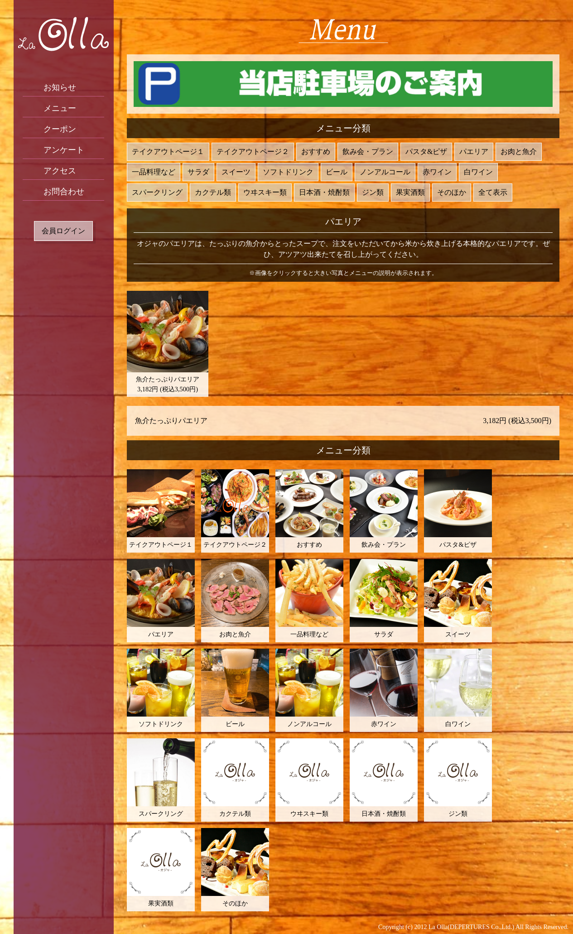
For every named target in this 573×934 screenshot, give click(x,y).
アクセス (59, 170)
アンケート (63, 149)
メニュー (59, 108)
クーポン (59, 129)
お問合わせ (63, 191)
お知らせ (59, 87)
